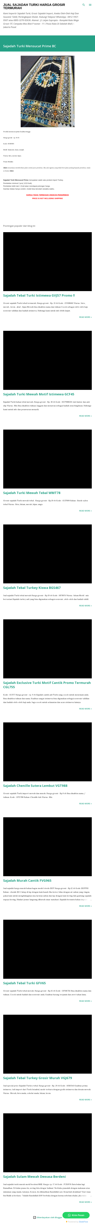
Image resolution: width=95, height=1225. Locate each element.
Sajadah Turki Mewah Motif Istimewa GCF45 (38, 394)
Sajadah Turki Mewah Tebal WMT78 (31, 493)
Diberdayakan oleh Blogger (47, 1217)
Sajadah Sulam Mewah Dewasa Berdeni (34, 1176)
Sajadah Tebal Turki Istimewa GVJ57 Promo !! (39, 295)
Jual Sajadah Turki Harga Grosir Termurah (34, 6)
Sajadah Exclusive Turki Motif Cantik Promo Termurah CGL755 (47, 684)
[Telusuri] (83, 4)
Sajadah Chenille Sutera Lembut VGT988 (35, 785)
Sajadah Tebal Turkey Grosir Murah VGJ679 (37, 1078)
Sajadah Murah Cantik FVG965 (27, 880)
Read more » (85, 317)
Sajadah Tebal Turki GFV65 (24, 983)
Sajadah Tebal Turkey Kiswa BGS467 (32, 587)
